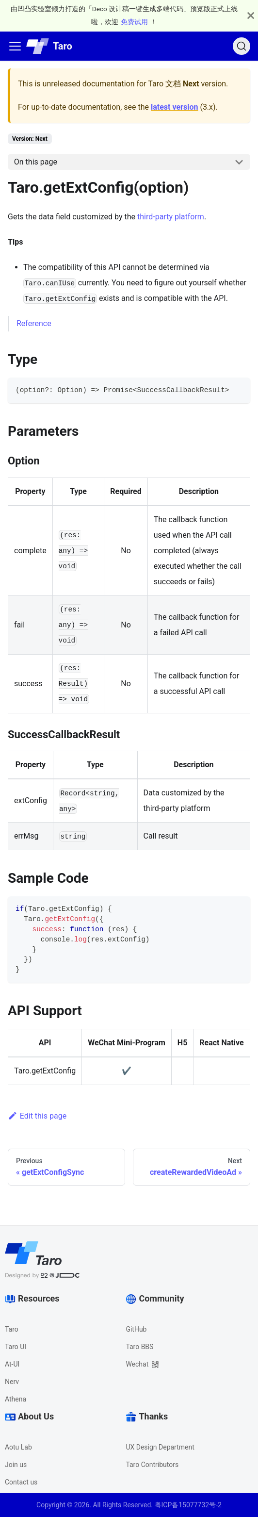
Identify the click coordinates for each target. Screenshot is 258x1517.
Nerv (12, 1381)
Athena (15, 1399)
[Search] (241, 46)
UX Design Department (160, 1447)
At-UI (12, 1364)
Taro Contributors (152, 1464)
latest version (174, 107)
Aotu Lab (18, 1447)
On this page (35, 161)
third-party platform (170, 216)
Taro (11, 1329)
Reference (33, 323)
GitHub (136, 1329)
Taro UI (15, 1347)
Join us (16, 1464)
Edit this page (37, 1116)
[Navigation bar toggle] (15, 46)
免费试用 (134, 22)
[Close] (250, 15)
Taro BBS (139, 1347)
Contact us (21, 1482)
